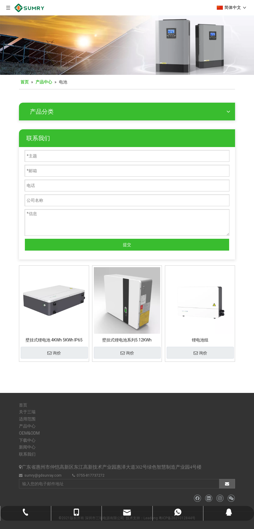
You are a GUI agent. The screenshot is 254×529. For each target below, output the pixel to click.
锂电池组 (200, 340)
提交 (127, 244)
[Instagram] (220, 498)
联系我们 (27, 454)
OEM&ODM (29, 433)
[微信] (231, 498)
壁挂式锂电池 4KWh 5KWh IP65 (54, 340)
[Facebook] (197, 498)
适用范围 (27, 419)
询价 (54, 353)
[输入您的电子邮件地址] (116, 483)
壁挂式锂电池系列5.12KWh (127, 340)
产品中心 (27, 426)
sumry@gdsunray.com (43, 475)
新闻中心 (27, 447)
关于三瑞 (27, 411)
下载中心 (27, 440)
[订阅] (227, 483)
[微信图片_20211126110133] (127, 45)
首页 (23, 405)
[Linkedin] (208, 498)
